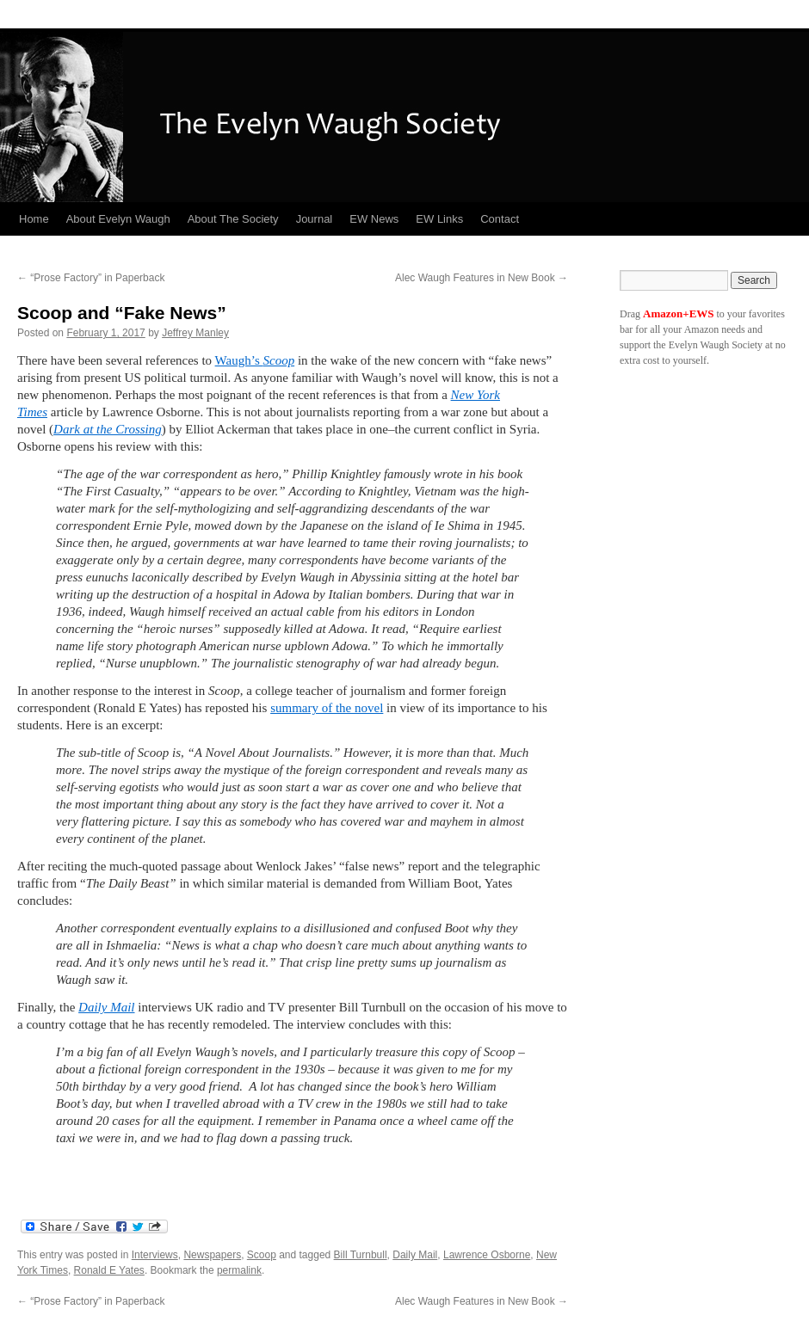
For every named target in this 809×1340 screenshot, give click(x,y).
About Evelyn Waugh (118, 218)
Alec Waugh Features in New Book (481, 278)
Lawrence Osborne (486, 1255)
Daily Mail (106, 1007)
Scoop (261, 1255)
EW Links (439, 218)
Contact (499, 218)
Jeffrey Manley (195, 333)
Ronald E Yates (109, 1270)
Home (34, 218)
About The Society (233, 218)
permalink (239, 1270)
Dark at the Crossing (107, 429)
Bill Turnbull (360, 1255)
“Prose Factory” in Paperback (90, 278)
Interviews (155, 1255)
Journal (314, 218)
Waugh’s (255, 360)
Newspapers (212, 1255)
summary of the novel (326, 708)
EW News (373, 218)
